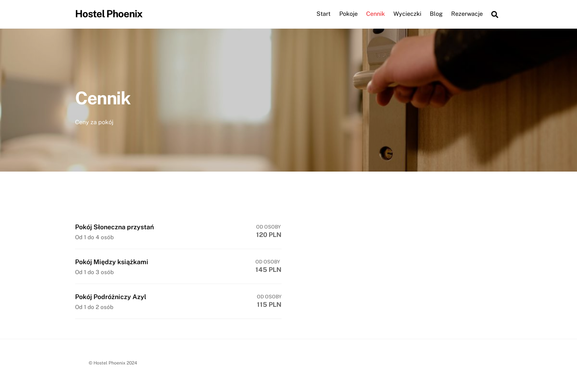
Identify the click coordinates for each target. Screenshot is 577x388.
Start (323, 14)
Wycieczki (407, 14)
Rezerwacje (467, 14)
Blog (436, 14)
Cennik (375, 14)
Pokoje (348, 14)
